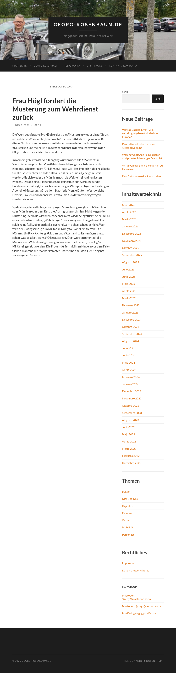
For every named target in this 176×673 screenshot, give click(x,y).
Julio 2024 (128, 348)
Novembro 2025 (131, 240)
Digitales (127, 505)
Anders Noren (145, 660)
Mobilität (127, 527)
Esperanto (72, 65)
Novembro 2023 (131, 398)
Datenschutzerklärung (135, 570)
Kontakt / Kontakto (123, 65)
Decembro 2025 (131, 233)
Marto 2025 (129, 298)
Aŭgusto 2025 (130, 262)
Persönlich (128, 534)
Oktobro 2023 (130, 405)
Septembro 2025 (132, 255)
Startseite (19, 65)
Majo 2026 (128, 204)
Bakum (126, 491)
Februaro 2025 (131, 305)
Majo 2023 (128, 434)
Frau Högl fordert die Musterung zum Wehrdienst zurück (55, 109)
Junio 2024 (128, 355)
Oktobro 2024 (130, 326)
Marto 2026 (129, 219)
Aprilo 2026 (129, 212)
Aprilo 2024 (129, 369)
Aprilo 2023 (129, 441)
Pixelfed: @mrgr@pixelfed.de (139, 613)
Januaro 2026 (130, 226)
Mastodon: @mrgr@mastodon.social (136, 597)
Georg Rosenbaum (46, 65)
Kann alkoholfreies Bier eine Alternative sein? (138, 145)
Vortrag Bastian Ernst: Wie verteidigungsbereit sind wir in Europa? (140, 133)
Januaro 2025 (130, 312)
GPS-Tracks (94, 65)
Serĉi (125, 91)
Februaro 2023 (131, 455)
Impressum (128, 563)
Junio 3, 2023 (21, 125)
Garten (126, 520)
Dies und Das (130, 498)
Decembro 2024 (131, 319)
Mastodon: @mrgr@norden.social (142, 606)
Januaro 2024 (130, 384)
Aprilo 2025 (129, 290)
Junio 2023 (128, 427)
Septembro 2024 (132, 333)
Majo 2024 (128, 362)
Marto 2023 (129, 448)
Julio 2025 (128, 269)
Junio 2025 (128, 276)
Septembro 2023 (132, 412)
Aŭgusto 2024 (130, 341)
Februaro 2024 (131, 377)
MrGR (37, 125)
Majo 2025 (128, 283)
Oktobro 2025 (130, 247)
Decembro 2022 (131, 462)
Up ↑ (161, 660)
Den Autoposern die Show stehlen (142, 176)
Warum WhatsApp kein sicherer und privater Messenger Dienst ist (142, 156)
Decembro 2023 (131, 391)
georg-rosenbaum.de (88, 24)
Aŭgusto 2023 (130, 420)
